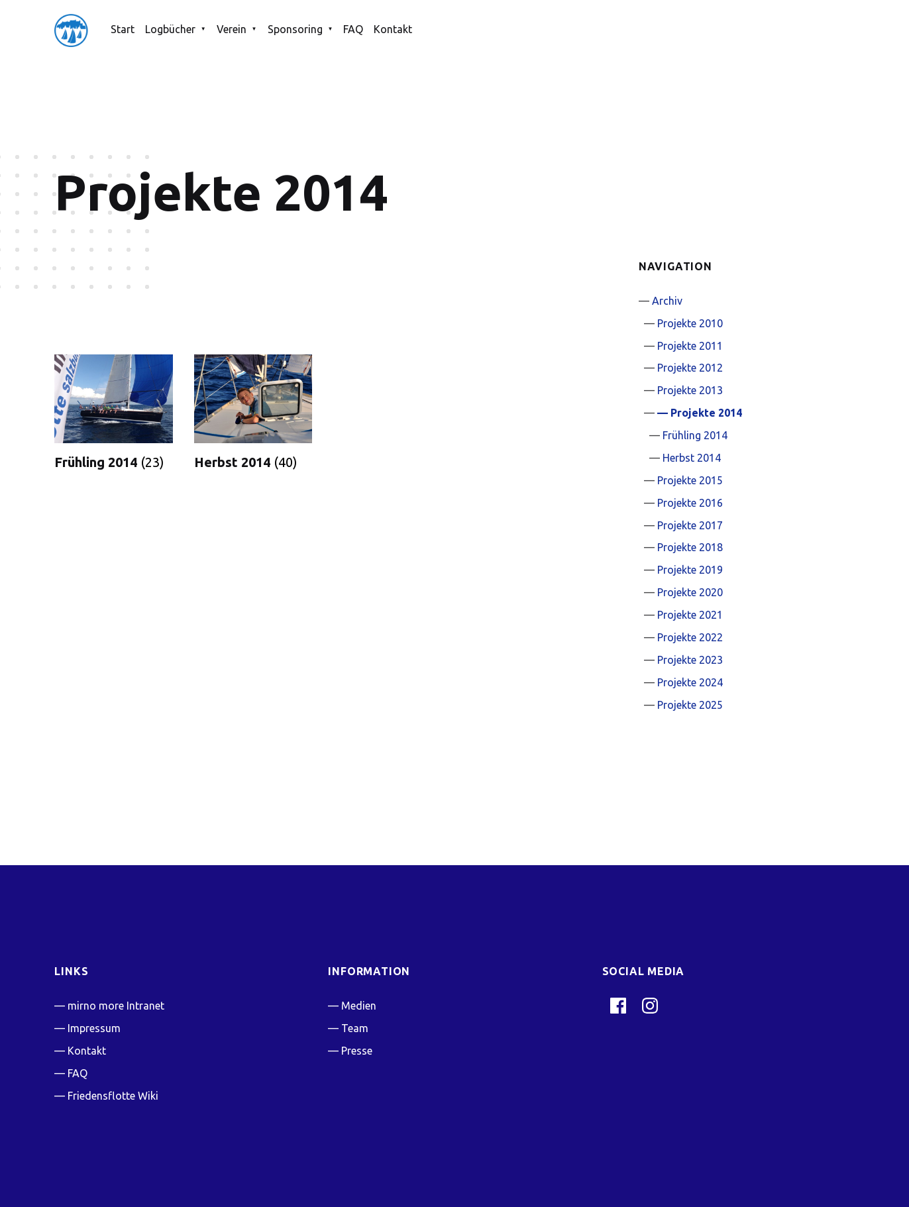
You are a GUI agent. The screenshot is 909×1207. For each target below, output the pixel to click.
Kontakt (393, 29)
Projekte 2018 (690, 547)
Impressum (94, 1028)
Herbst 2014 (692, 458)
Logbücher (170, 29)
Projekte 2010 (690, 323)
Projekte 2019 (690, 570)
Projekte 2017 (690, 525)
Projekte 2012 (690, 368)
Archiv (667, 301)
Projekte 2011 (690, 346)
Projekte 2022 (690, 637)
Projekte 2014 (706, 413)
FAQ (353, 29)
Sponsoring (295, 29)
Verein (231, 29)
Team (354, 1028)
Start (122, 29)
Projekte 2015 (690, 480)
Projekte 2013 (690, 390)
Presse (356, 1051)
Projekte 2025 (690, 705)
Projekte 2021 (690, 615)
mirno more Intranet (116, 1006)
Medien (358, 1006)
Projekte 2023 (690, 660)
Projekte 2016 (690, 503)
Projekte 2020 (690, 592)
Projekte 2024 (690, 682)
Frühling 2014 (695, 435)
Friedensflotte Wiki (113, 1096)
